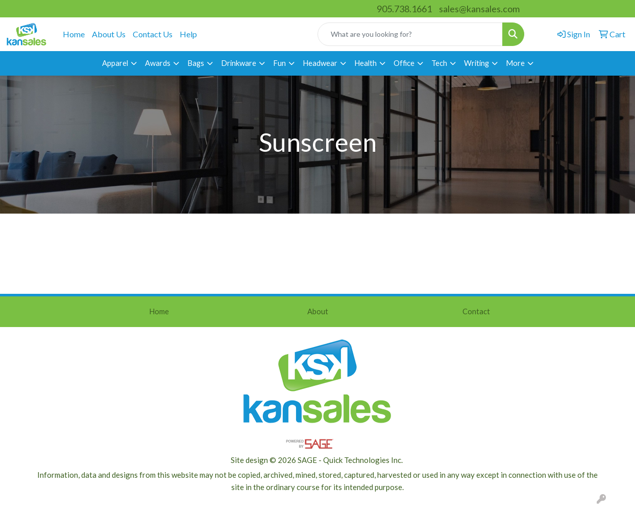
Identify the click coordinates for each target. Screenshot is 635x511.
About (317, 311)
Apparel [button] (115, 63)
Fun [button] (279, 63)
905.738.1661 (404, 8)
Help (188, 34)
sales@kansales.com (479, 8)
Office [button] (404, 63)
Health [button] (365, 63)
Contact (476, 311)
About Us (109, 34)
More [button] (515, 63)
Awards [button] (157, 63)
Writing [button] (476, 63)
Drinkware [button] (238, 63)
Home (74, 34)
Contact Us (153, 34)
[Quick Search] (410, 34)
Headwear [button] (320, 63)
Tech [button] (439, 63)
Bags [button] (195, 63)
